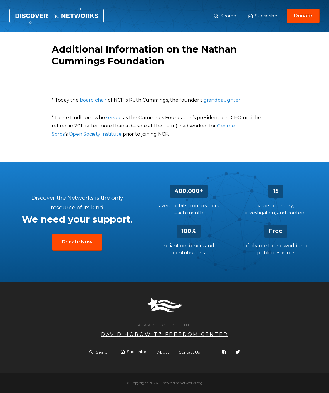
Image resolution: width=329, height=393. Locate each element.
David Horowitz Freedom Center (164, 334)
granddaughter (222, 100)
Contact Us (189, 352)
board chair (93, 100)
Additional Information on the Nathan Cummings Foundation (56, 16)
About (163, 352)
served (114, 117)
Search (225, 16)
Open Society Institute (95, 134)
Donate (303, 16)
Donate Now (77, 242)
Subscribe (262, 16)
